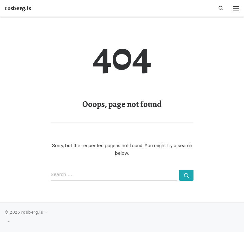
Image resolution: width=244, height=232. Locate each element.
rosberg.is (32, 212)
